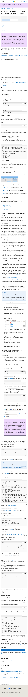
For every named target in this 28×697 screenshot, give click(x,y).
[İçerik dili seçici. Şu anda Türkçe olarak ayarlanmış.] (4, 688)
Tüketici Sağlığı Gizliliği (9, 692)
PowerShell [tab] (12, 302)
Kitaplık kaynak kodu (12, 55)
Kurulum (3, 26)
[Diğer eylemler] (26, 8)
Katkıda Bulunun (18, 690)
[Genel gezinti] (1, 1)
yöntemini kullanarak (16, 560)
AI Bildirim (3, 690)
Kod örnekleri (4, 29)
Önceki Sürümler (9, 690)
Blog (13, 690)
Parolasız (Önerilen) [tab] (4, 239)
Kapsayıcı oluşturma (6, 205)
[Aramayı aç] (22, 1)
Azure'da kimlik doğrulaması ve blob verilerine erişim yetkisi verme (15, 203)
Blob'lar (12, 8)
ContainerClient (5, 190)
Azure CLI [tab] (8, 302)
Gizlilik (3, 692)
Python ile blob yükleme (12, 505)
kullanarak (7, 473)
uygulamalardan (21, 432)
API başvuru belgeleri (4, 55)
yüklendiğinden (10, 378)
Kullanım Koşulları (17, 692)
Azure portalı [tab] (4, 302)
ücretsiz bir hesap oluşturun (20, 82)
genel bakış (16, 251)
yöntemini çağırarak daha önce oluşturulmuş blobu (15, 534)
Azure (4, 8)
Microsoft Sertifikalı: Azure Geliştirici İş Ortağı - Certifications (11, 677)
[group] (14, 152)
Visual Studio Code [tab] (11, 364)
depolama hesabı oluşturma (17, 83)
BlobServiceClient (6, 187)
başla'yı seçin (4, 45)
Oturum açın (25, 1)
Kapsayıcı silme (5, 211)
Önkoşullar (3, 25)
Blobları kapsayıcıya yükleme (8, 206)
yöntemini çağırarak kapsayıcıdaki (10, 510)
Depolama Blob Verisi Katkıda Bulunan (15, 274)
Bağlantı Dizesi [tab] (10, 239)
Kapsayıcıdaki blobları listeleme (8, 208)
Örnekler (25, 55)
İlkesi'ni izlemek (15, 279)
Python (4, 85)
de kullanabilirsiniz (23, 644)
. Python (11, 459)
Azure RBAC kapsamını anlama (11, 277)
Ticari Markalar (4, 693)
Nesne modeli (4, 27)
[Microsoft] (14, 1)
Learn (2, 8)
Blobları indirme (5, 209)
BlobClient (4, 193)
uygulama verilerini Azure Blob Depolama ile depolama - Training (11, 671)
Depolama (8, 8)
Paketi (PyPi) (20, 55)
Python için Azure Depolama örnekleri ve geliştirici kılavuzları (12, 650)
